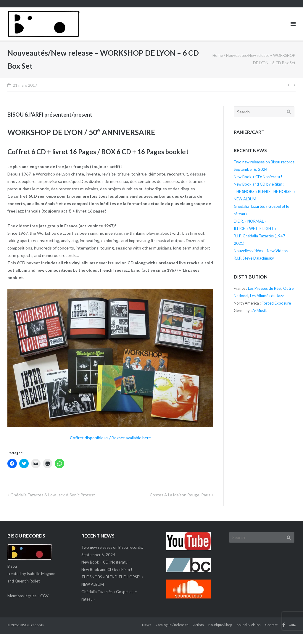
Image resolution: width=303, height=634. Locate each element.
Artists (198, 624)
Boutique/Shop (220, 624)
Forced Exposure (276, 303)
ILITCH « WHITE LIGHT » (255, 228)
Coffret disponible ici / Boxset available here (110, 437)
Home (217, 55)
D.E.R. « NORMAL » (250, 221)
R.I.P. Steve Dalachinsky (254, 258)
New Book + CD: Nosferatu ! (258, 176)
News (146, 624)
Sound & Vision (249, 624)
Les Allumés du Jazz (267, 295)
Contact (271, 624)
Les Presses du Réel (264, 288)
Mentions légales (21, 595)
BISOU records (32, 625)
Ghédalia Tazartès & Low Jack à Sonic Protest (52, 494)
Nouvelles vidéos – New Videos (261, 250)
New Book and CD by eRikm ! (259, 184)
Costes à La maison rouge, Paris (180, 494)
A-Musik (259, 310)
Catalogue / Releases (172, 624)
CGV (44, 595)
